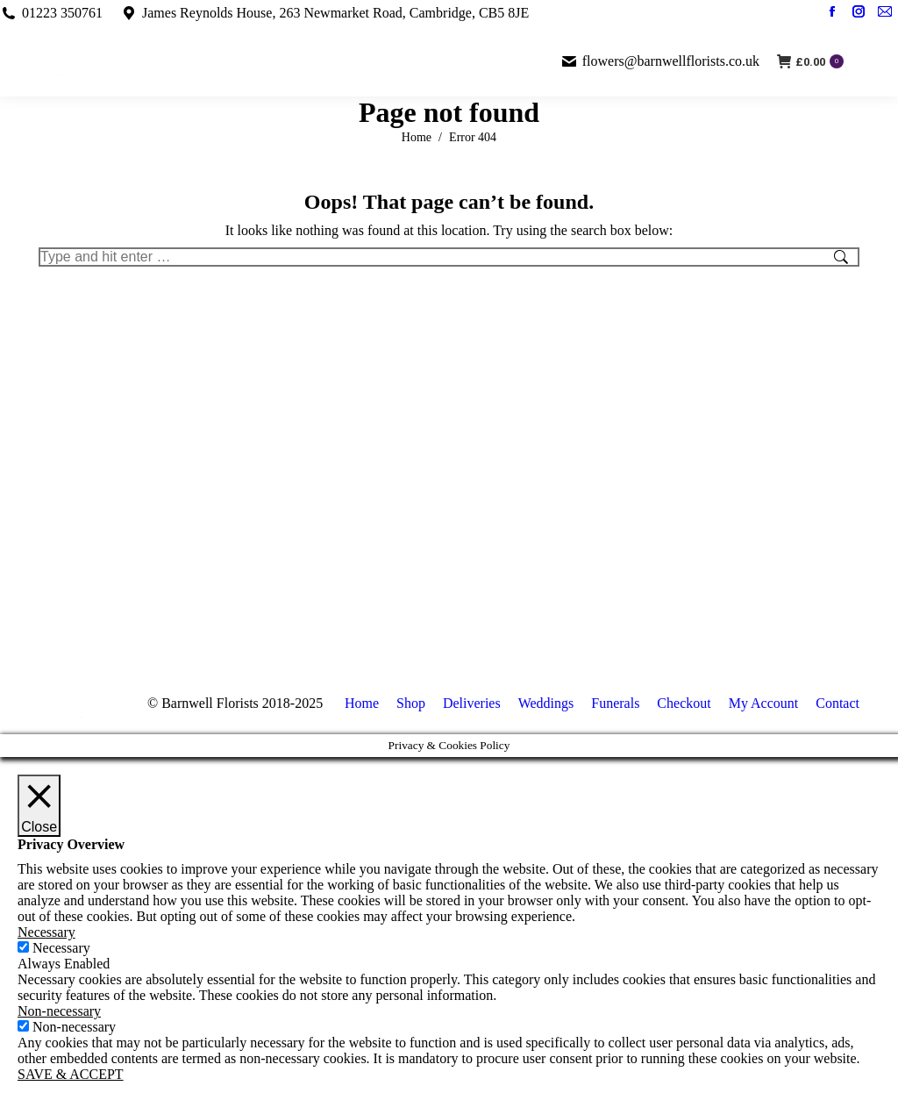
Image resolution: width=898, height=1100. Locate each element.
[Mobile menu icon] (870, 61)
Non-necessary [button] (59, 1011)
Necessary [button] (46, 932)
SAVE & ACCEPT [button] (71, 1074)
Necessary (61, 947)
